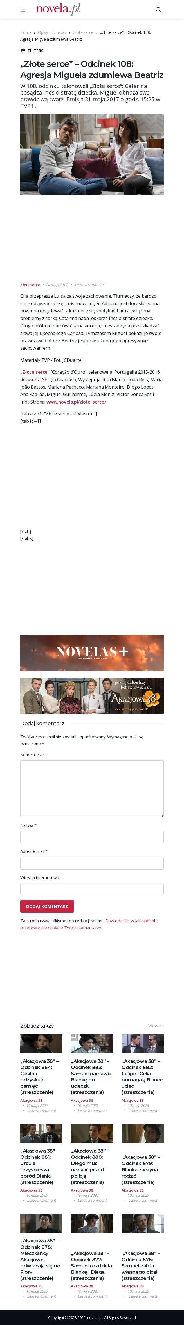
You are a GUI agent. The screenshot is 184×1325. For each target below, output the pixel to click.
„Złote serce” (35, 372)
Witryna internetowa (39, 877)
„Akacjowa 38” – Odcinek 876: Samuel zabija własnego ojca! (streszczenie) (141, 1265)
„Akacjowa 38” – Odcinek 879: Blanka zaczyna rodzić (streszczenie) (141, 1169)
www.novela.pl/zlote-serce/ (76, 401)
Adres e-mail (34, 851)
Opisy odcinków (52, 32)
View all (156, 1025)
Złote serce (83, 32)
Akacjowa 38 (31, 1100)
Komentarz (32, 754)
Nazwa (28, 825)
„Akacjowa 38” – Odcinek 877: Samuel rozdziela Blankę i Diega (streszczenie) (91, 1265)
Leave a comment (89, 284)
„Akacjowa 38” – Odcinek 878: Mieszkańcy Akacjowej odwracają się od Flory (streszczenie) (40, 1259)
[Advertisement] (102, 241)
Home (25, 32)
